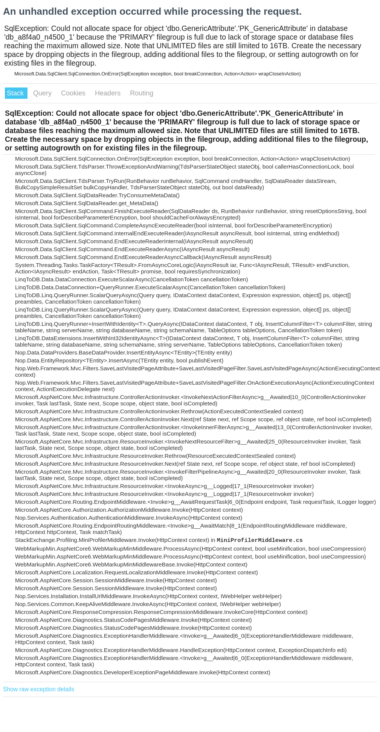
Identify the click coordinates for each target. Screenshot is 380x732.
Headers (108, 93)
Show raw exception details (38, 689)
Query (43, 93)
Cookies (74, 93)
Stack (16, 93)
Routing (141, 93)
